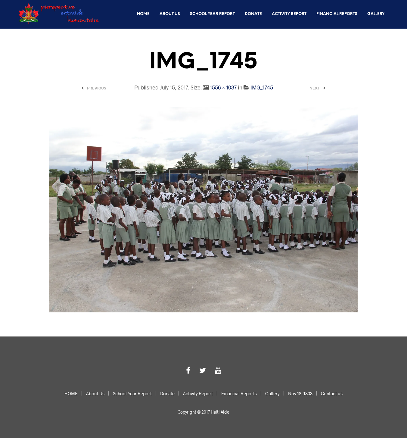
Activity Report (289, 14)
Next (314, 88)
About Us (170, 14)
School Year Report (212, 14)
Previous (96, 88)
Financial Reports (336, 14)
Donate (253, 14)
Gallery (375, 14)
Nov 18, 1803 (335, 35)
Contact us (371, 35)
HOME (143, 14)
